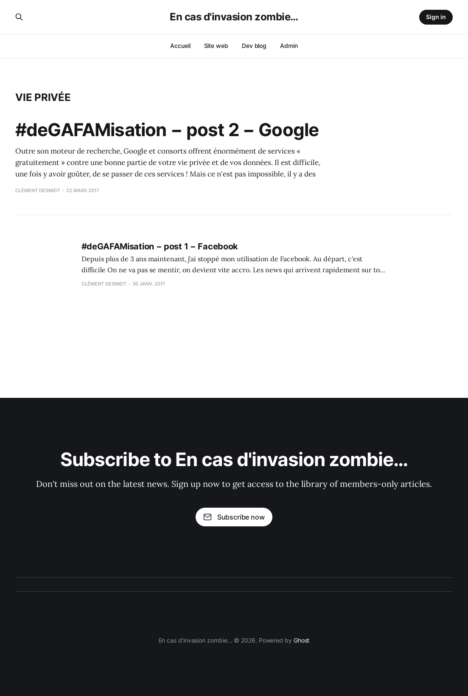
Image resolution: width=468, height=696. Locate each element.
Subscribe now (233, 517)
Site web (216, 45)
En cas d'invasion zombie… (234, 17)
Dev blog (254, 45)
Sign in (436, 16)
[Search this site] (19, 17)
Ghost (302, 640)
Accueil (180, 45)
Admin (289, 45)
